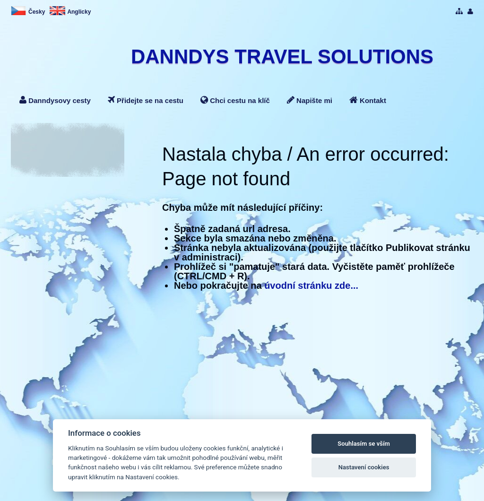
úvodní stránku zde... (311, 285)
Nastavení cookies (363, 467)
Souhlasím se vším (363, 443)
